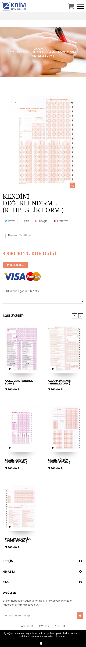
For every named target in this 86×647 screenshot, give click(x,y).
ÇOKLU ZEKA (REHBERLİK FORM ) (19, 382)
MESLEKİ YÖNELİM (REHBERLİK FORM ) (59, 461)
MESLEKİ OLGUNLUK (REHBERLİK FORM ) (16, 461)
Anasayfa (40, 48)
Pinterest (61, 221)
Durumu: (13, 235)
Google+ (42, 221)
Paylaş (25, 221)
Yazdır (36, 291)
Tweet (10, 221)
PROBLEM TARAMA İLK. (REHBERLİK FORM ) (18, 540)
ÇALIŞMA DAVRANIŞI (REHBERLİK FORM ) (59, 382)
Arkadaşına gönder (16, 291)
